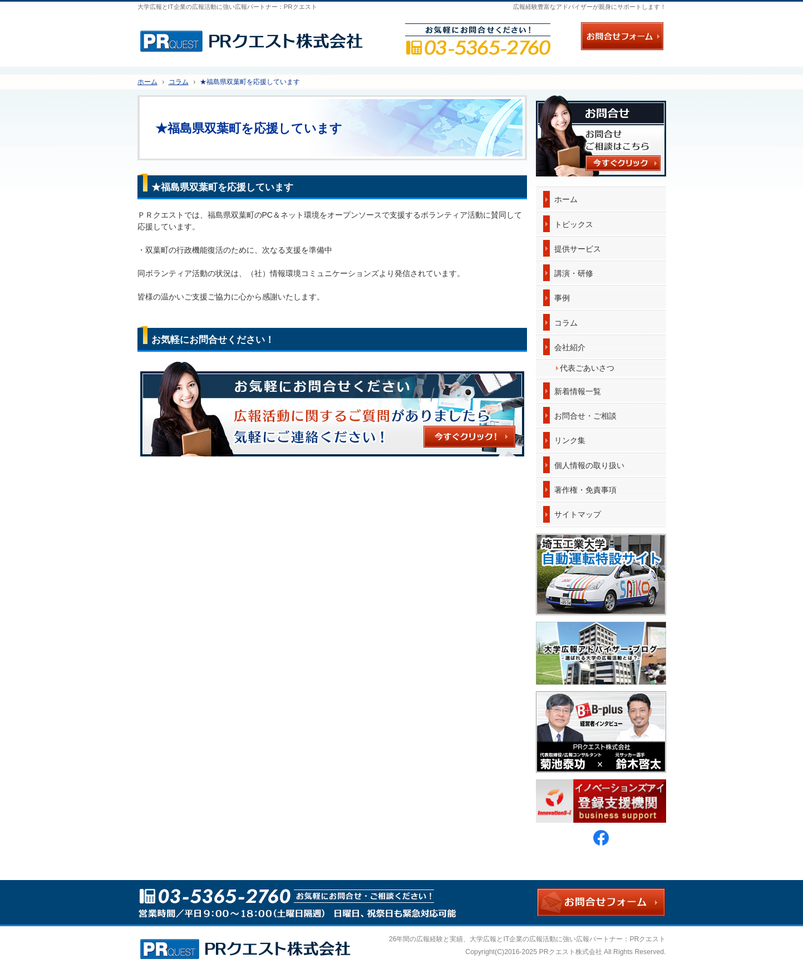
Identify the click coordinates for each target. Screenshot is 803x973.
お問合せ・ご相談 (585, 415)
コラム (566, 322)
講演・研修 (573, 273)
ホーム (566, 199)
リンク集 (569, 440)
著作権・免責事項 (585, 489)
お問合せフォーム (622, 36)
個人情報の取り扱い (589, 465)
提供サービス (577, 248)
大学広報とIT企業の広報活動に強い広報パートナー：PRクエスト (568, 939)
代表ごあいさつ (587, 367)
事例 (562, 297)
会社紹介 (569, 347)
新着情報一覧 (577, 391)
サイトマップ (577, 514)
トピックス (573, 224)
